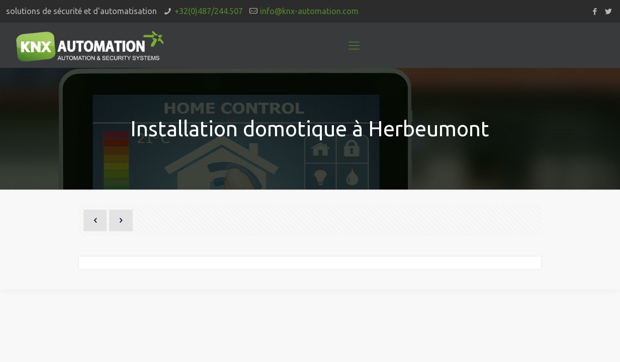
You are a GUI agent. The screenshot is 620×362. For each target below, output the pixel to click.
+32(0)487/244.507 (208, 11)
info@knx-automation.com (309, 11)
